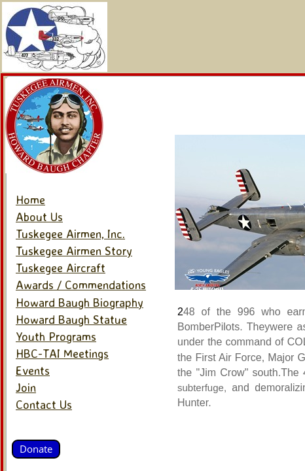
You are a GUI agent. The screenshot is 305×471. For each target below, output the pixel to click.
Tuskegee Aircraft (60, 267)
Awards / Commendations (81, 284)
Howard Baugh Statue (71, 319)
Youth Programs (56, 336)
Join (26, 387)
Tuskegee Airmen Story (74, 250)
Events (33, 370)
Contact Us (44, 404)
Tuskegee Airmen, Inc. (70, 233)
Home (30, 199)
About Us (39, 216)
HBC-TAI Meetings (62, 353)
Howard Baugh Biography (79, 302)
